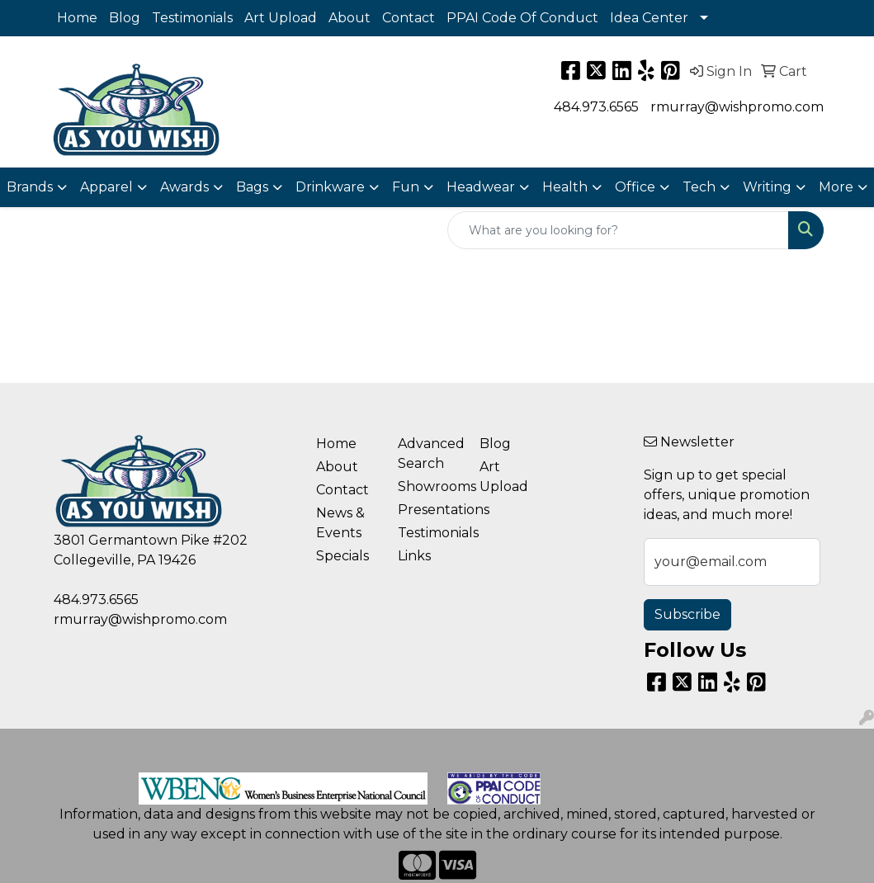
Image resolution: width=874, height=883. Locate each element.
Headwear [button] (480, 187)
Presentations (429, 509)
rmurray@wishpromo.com (737, 107)
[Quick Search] (618, 230)
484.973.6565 (596, 107)
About (349, 18)
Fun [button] (405, 187)
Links (414, 556)
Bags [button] (252, 187)
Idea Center (649, 18)
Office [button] (635, 187)
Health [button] (565, 187)
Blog (124, 18)
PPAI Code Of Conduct (522, 18)
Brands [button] (30, 187)
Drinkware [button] (330, 187)
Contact (408, 18)
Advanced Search (429, 453)
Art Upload (280, 18)
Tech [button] (699, 187)
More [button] (836, 187)
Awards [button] (184, 187)
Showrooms (429, 486)
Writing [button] (767, 187)
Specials (342, 556)
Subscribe (687, 614)
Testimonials (192, 18)
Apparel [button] (106, 187)
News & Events (340, 523)
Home (77, 18)
